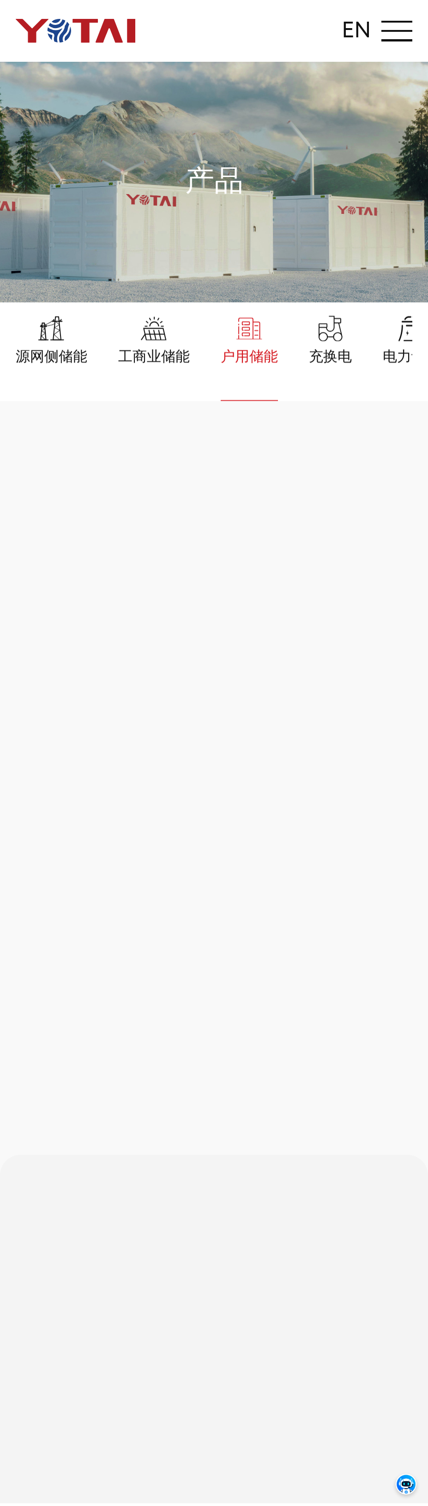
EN (356, 30)
